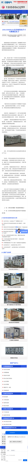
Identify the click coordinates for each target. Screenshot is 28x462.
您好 (8, 450)
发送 (25, 460)
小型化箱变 (6, 399)
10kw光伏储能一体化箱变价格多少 (16, 207)
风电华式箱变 (7, 375)
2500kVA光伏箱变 (6, 48)
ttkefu (25, 25)
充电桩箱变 (6, 390)
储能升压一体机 (7, 387)
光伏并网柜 (6, 381)
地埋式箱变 (6, 402)
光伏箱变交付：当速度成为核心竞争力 (12, 245)
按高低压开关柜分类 (9, 418)
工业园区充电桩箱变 (14, 340)
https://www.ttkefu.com (21, 436)
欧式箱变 (6, 396)
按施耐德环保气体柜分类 (10, 427)
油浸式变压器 (7, 415)
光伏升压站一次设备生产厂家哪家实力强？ (13, 221)
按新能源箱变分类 (8, 366)
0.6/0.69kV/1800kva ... (14, 269)
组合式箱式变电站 (8, 378)
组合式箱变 (6, 405)
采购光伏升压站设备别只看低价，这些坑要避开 (14, 227)
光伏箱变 (20, 42)
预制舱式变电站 (14, 358)
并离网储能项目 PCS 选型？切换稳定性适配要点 (14, 242)
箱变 (3, 46)
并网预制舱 (6, 372)
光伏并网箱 (6, 384)
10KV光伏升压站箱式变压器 (14, 287)
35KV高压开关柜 (7, 424)
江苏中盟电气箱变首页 (14, 21)
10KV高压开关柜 (7, 421)
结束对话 (20, 460)
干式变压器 (6, 412)
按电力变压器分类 (8, 408)
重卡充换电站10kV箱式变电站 (14, 304)
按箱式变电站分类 (8, 393)
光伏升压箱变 (7, 369)
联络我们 (13, 450)
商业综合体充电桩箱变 (14, 322)
